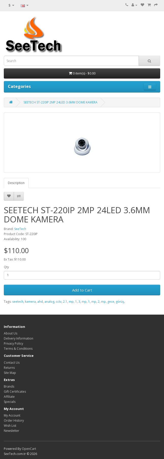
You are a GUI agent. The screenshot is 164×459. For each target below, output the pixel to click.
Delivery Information (18, 338)
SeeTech (20, 229)
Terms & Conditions (18, 348)
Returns (9, 367)
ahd (40, 301)
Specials (9, 402)
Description (16, 183)
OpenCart (29, 449)
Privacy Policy (13, 343)
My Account (12, 415)
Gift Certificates (15, 391)
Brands (9, 386)
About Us (10, 333)
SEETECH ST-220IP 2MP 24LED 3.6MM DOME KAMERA (60, 102)
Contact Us (12, 362)
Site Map (10, 373)
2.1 (65, 301)
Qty (6, 267)
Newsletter (11, 431)
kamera (30, 301)
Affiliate (9, 396)
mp (71, 301)
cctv (58, 301)
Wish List (10, 425)
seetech (17, 301)
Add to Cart (82, 290)
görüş (120, 301)
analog (49, 301)
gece (110, 301)
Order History (14, 420)
